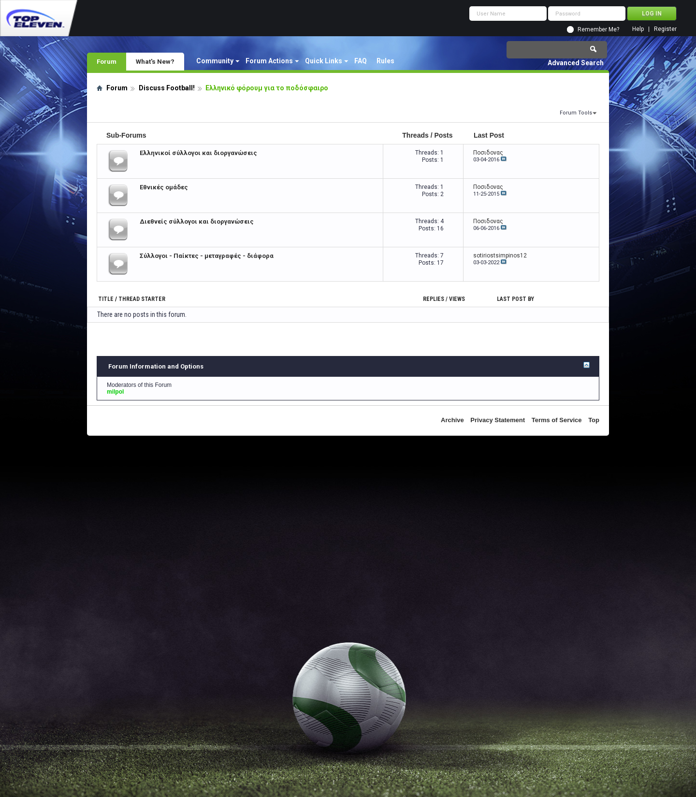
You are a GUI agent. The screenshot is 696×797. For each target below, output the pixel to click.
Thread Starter (141, 299)
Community (214, 61)
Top (593, 420)
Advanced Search (576, 63)
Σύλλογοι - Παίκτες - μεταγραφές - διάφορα (207, 255)
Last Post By (515, 299)
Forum (106, 61)
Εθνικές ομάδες (164, 187)
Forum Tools (576, 113)
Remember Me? (598, 29)
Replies (433, 299)
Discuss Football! (167, 88)
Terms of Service (557, 420)
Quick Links (323, 61)
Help (638, 29)
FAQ (360, 61)
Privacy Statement (497, 420)
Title (106, 299)
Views (457, 299)
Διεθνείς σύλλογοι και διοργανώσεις (197, 221)
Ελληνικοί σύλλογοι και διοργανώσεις (198, 153)
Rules (385, 61)
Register (665, 29)
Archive (452, 420)
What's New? (155, 61)
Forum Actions (269, 61)
